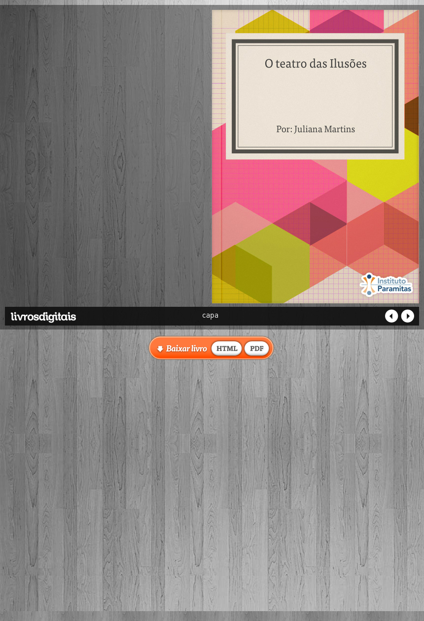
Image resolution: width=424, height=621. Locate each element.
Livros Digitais (66, 314)
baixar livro (227, 348)
